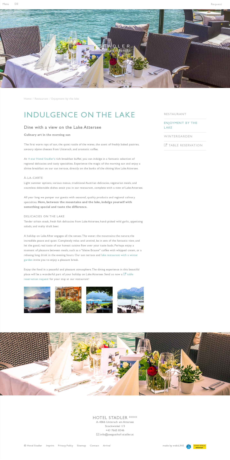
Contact (94, 446)
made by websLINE (173, 446)
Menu (6, 4)
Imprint (50, 446)
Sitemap (81, 446)
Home (27, 99)
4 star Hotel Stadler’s (41, 159)
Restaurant (41, 99)
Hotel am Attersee (115, 47)
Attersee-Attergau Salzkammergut (199, 446)
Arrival (107, 446)
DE (16, 4)
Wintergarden (178, 136)
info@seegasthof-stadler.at (115, 434)
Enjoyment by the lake (180, 126)
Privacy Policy (65, 446)
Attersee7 (188, 446)
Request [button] (216, 4)
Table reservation (183, 145)
